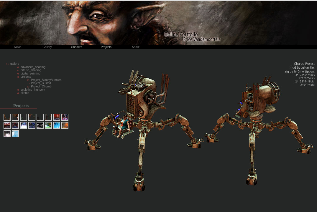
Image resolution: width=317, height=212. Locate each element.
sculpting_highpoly (33, 89)
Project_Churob (41, 86)
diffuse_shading (31, 70)
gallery (14, 63)
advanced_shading (33, 67)
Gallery (47, 47)
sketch (25, 93)
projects (26, 76)
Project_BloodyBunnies (46, 80)
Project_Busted (41, 83)
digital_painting (30, 73)
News (17, 47)
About (135, 47)
